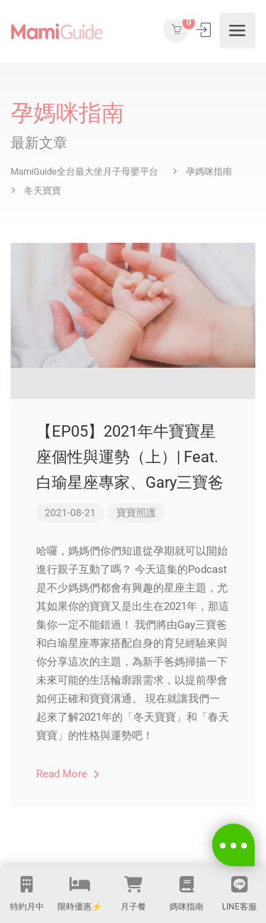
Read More (67, 774)
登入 (205, 30)
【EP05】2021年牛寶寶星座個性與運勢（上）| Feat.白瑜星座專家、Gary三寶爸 (129, 456)
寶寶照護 (136, 512)
